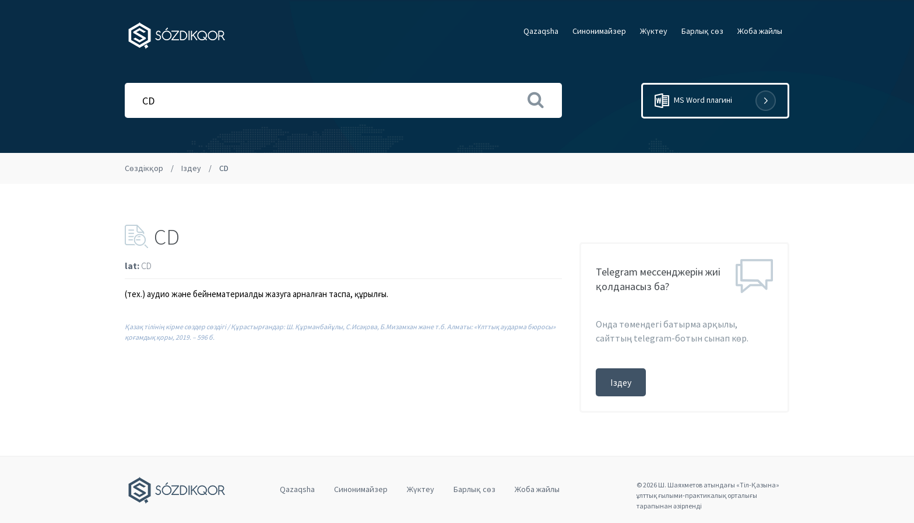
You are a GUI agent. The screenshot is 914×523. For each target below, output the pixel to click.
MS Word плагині (715, 100)
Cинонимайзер (599, 31)
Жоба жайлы (759, 31)
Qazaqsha (540, 31)
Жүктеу (653, 31)
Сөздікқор (144, 168)
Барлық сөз (702, 31)
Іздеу (191, 168)
